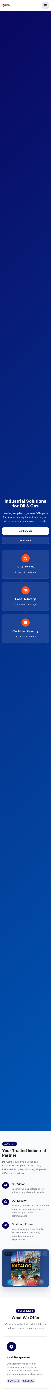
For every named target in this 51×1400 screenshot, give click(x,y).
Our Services (25, 531)
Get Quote (25, 540)
